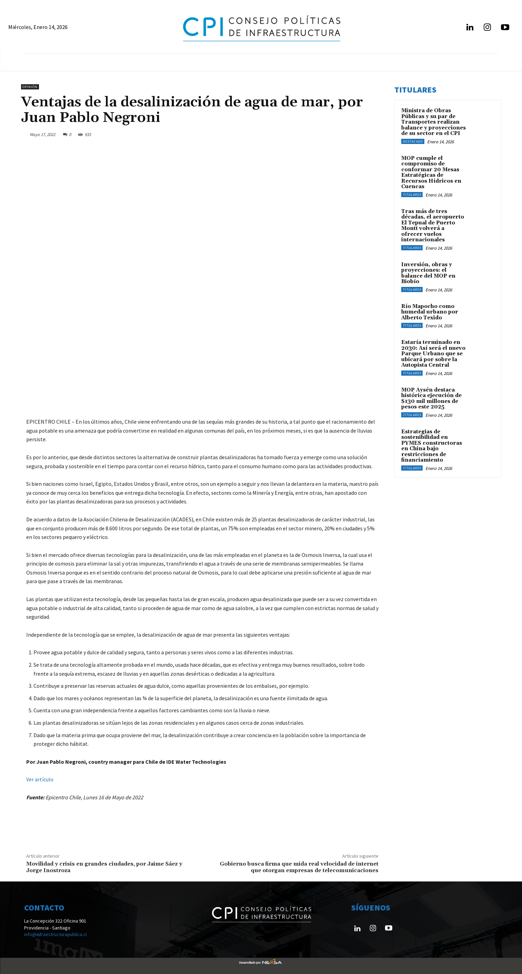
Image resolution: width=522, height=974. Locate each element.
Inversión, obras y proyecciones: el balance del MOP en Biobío (428, 273)
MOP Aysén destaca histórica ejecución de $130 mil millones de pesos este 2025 (431, 399)
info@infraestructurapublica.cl (55, 934)
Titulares (412, 194)
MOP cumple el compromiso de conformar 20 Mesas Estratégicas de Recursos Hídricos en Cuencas (431, 172)
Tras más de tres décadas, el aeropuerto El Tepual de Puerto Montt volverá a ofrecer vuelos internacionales (432, 225)
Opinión (30, 86)
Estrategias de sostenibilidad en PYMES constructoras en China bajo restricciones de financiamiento (431, 446)
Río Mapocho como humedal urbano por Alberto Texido (429, 312)
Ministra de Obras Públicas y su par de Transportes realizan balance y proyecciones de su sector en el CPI (433, 122)
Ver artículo (39, 779)
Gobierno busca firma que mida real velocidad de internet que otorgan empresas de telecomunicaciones (299, 867)
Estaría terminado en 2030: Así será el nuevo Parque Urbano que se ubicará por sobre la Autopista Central (433, 353)
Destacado (413, 141)
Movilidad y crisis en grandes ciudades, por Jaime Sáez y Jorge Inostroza (104, 867)
